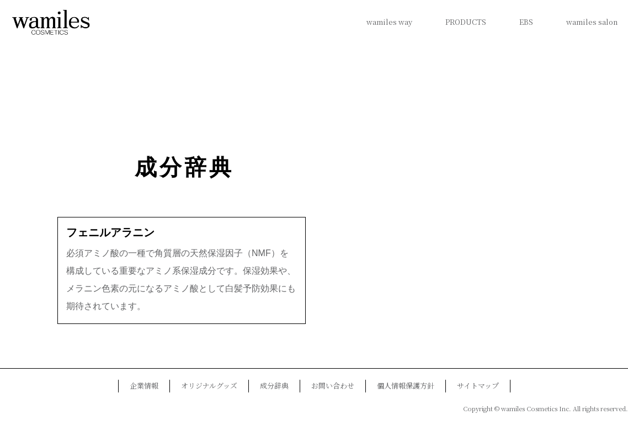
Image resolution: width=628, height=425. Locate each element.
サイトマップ (478, 385)
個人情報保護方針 (405, 385)
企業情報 (144, 385)
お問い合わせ (332, 385)
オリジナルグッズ (209, 385)
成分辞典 (184, 167)
